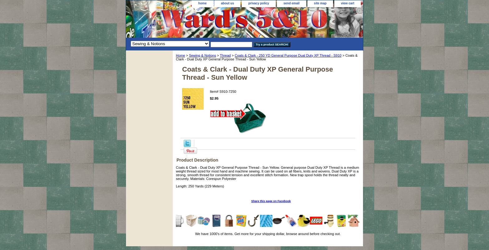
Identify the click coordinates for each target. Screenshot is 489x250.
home (202, 3)
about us (227, 3)
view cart (347, 3)
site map (320, 3)
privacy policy (258, 3)
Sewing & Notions (202, 55)
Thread (225, 55)
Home (180, 55)
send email (291, 3)
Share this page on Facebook (271, 201)
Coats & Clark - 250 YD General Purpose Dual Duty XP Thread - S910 (288, 55)
